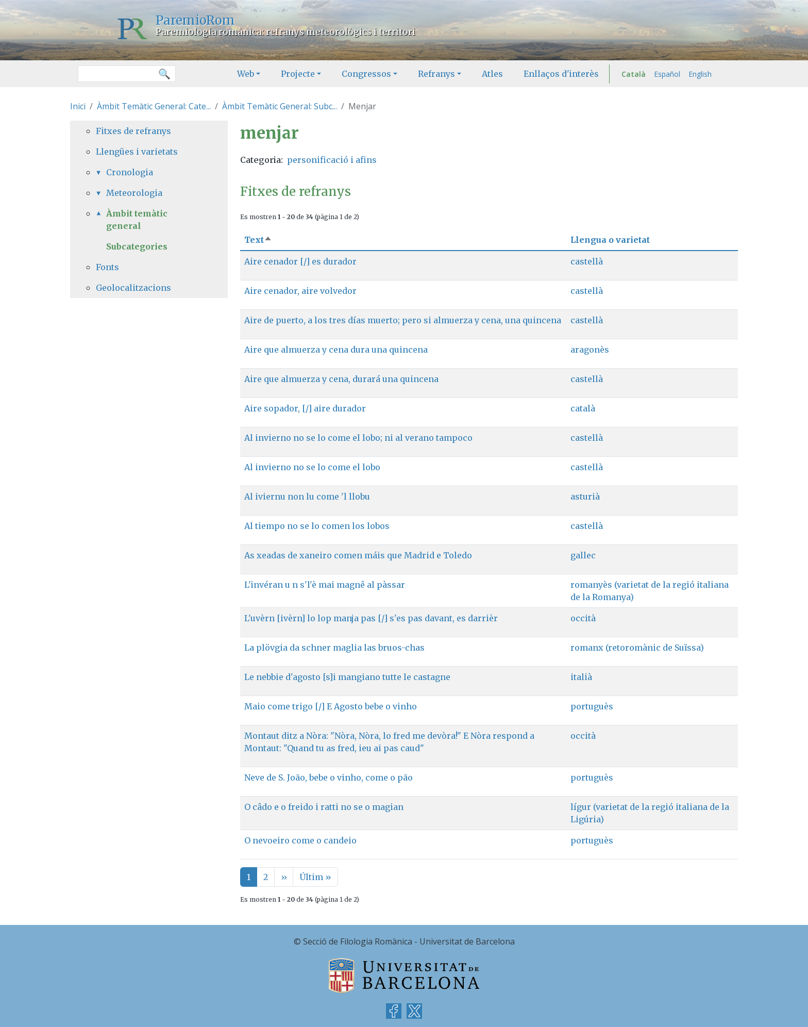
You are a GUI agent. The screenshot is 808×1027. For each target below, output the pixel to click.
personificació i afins (332, 160)
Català (633, 74)
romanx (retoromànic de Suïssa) (637, 647)
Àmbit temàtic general (136, 219)
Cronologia (129, 172)
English (700, 74)
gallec (583, 555)
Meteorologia (134, 193)
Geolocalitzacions (133, 288)
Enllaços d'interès (561, 74)
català (582, 408)
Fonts (107, 267)
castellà (586, 261)
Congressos (366, 74)
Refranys (436, 74)
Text (258, 240)
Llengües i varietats (137, 151)
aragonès (589, 349)
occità (583, 618)
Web (245, 74)
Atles (492, 74)
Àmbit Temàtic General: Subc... (279, 106)
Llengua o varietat (610, 240)
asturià (585, 496)
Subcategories (136, 246)
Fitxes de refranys (133, 131)
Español (667, 74)
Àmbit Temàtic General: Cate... (154, 106)
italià (581, 677)
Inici (78, 106)
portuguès (591, 706)
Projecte (298, 74)
